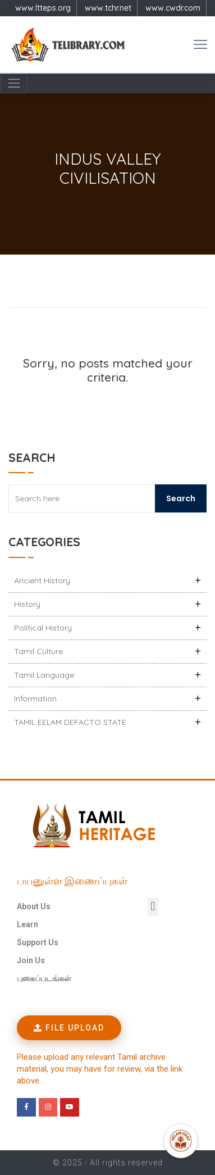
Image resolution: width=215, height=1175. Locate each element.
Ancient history (42, 580)
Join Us (31, 960)
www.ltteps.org (43, 8)
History (27, 604)
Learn (27, 924)
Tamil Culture (38, 651)
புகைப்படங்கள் (44, 978)
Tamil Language (44, 675)
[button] (153, 906)
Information (35, 698)
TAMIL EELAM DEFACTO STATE (70, 722)
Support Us (37, 942)
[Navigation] (14, 83)
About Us (34, 906)
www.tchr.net (108, 8)
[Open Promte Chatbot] (180, 1140)
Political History (43, 628)
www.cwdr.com (172, 8)
